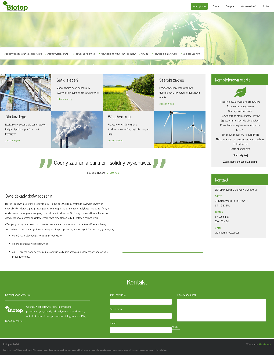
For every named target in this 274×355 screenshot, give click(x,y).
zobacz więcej (64, 99)
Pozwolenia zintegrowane (165, 53)
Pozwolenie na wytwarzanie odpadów (118, 53)
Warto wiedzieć (248, 6)
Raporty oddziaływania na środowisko (24, 53)
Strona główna (199, 6)
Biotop (230, 6)
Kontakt (266, 6)
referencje (112, 172)
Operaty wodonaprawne (58, 53)
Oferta (216, 6)
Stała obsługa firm (191, 53)
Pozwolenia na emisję (85, 53)
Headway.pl (265, 344)
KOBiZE (144, 53)
